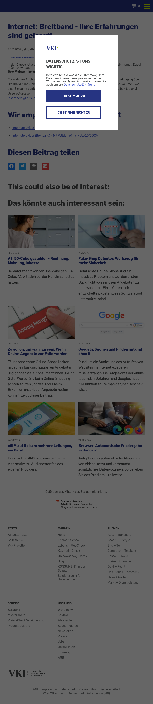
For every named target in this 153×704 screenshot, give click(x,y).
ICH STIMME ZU (73, 96)
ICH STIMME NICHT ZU (73, 112)
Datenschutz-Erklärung (79, 84)
